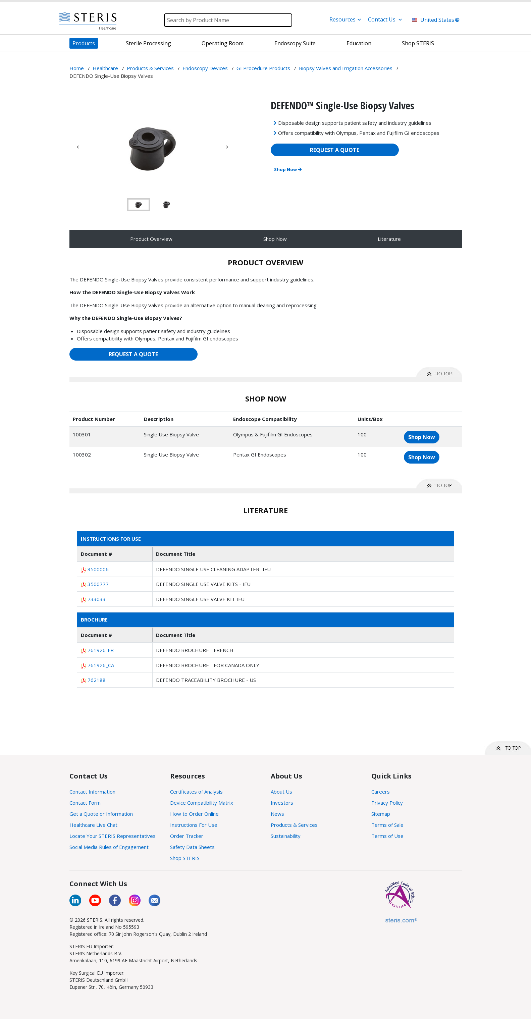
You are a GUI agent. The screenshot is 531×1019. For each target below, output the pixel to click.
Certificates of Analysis (196, 791)
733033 (97, 599)
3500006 (98, 569)
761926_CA (101, 665)
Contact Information (92, 791)
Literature (389, 238)
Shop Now (288, 169)
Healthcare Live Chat (93, 824)
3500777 (98, 584)
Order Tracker (186, 836)
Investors (282, 802)
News (277, 813)
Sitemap (380, 813)
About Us (281, 791)
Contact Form (85, 802)
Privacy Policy (387, 802)
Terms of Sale (387, 824)
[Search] (228, 20)
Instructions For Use (193, 824)
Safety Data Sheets (192, 847)
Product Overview (151, 238)
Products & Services (294, 824)
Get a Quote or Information (101, 813)
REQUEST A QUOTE (334, 150)
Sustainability (286, 836)
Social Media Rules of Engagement (109, 847)
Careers (380, 791)
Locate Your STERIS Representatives (112, 836)
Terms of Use (387, 836)
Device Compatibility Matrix (201, 802)
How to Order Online (194, 813)
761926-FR (101, 650)
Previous (78, 147)
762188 (97, 680)
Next (227, 147)
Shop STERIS (185, 858)
